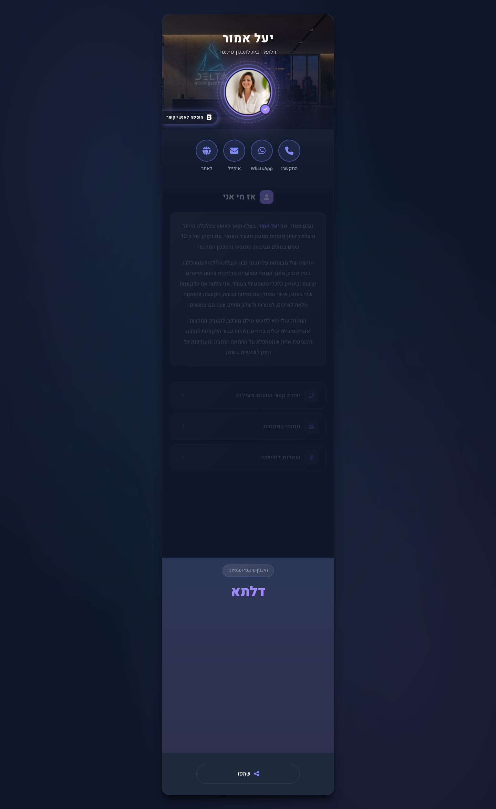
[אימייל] (234, 156)
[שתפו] (248, 774)
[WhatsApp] (262, 156)
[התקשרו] (289, 156)
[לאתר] (207, 156)
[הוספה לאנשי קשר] (188, 117)
